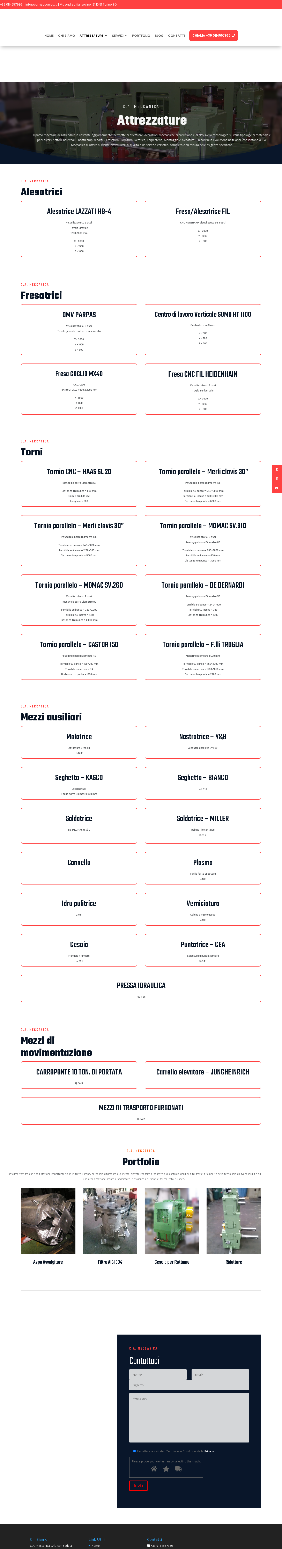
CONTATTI (176, 36)
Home (49, 36)
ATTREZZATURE (91, 36)
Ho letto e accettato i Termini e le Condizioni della (171, 1415)
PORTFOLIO (141, 36)
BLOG (159, 36)
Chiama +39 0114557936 (213, 35)
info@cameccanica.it (41, 4)
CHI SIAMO (66, 36)
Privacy (209, 1415)
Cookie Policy (100, 1522)
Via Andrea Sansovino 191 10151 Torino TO (88, 4)
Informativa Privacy (104, 1516)
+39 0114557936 (11, 4)
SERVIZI (118, 36)
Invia (138, 1449)
